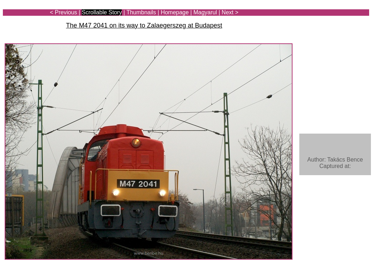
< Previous (63, 12)
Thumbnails (141, 12)
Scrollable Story (102, 12)
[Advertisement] (327, 26)
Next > (230, 12)
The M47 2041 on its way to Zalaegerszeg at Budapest (144, 25)
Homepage (175, 12)
